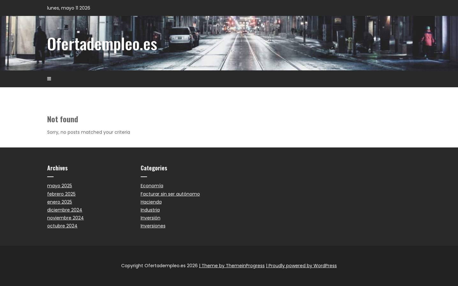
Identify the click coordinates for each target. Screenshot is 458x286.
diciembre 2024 (64, 210)
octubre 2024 (62, 226)
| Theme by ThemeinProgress (232, 265)
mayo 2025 (59, 185)
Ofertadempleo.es (102, 43)
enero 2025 (59, 202)
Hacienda (151, 202)
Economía (152, 185)
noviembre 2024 (65, 218)
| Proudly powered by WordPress (301, 265)
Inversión (150, 218)
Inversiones (153, 226)
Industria (150, 210)
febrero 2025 (61, 194)
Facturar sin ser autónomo (170, 194)
